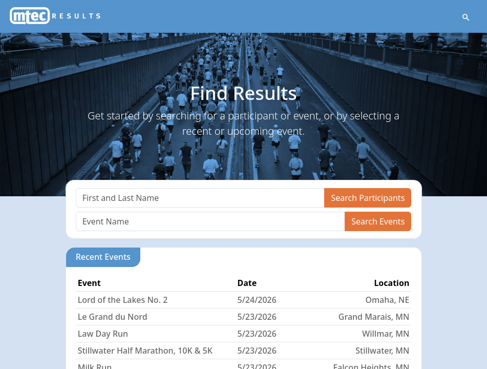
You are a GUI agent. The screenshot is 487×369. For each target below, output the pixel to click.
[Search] (200, 198)
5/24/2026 (257, 299)
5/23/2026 (257, 316)
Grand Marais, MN (374, 316)
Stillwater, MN (382, 350)
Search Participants (368, 197)
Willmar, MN (385, 333)
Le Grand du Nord (112, 316)
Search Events (378, 221)
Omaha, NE (387, 299)
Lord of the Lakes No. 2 (123, 299)
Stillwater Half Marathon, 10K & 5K (145, 350)
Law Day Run (103, 333)
